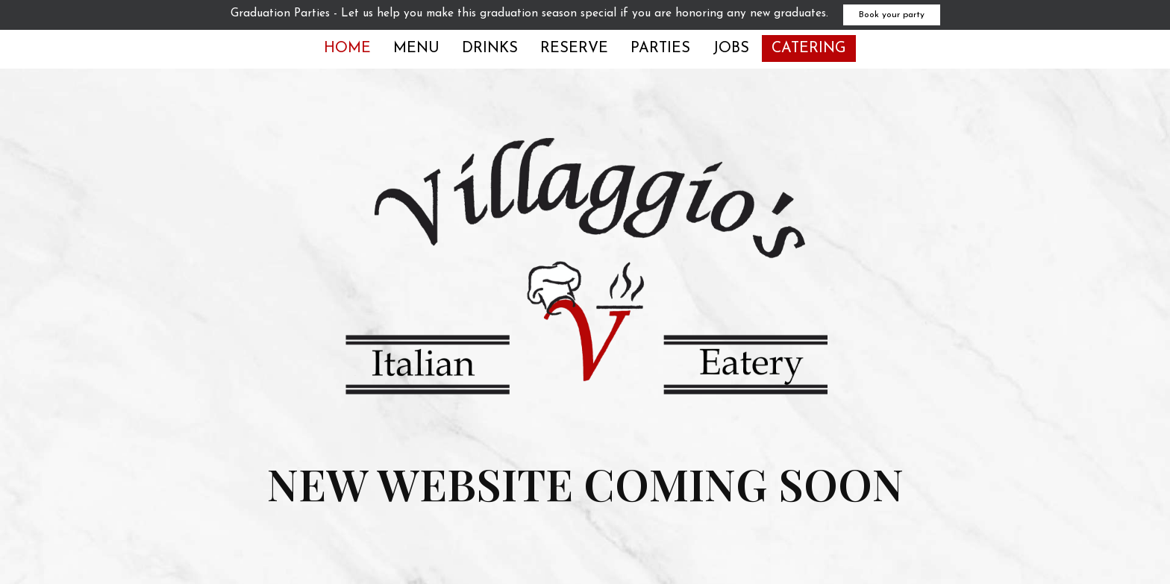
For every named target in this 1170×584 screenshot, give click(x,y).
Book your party (892, 14)
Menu (416, 48)
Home (347, 48)
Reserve (574, 48)
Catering (809, 48)
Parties (660, 48)
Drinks (490, 48)
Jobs (731, 48)
